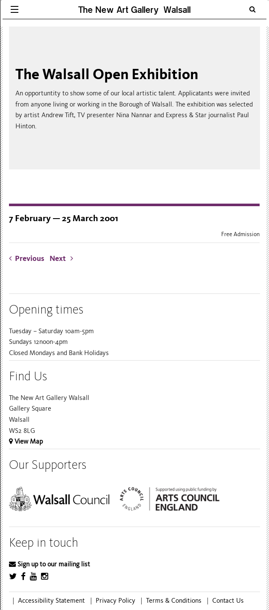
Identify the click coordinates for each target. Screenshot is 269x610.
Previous (28, 258)
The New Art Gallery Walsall (134, 9)
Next (61, 258)
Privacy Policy (115, 600)
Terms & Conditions (174, 600)
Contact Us (228, 600)
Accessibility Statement (51, 600)
